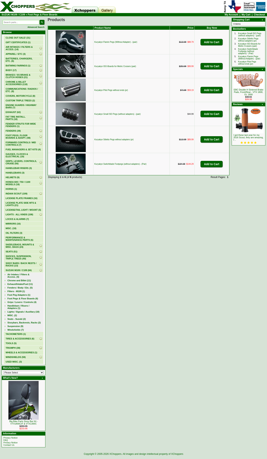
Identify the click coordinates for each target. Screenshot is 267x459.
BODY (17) (11, 70)
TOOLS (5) (11, 343)
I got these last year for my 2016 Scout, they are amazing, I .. (248, 137)
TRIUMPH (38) (13, 348)
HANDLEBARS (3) (15, 173)
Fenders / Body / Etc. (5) (20, 287)
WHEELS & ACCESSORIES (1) (21, 352)
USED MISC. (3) (14, 361)
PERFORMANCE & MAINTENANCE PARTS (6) (19, 238)
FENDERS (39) (13, 131)
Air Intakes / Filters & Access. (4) (18, 275)
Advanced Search (36, 27)
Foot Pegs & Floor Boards (42, 14)
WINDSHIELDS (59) (16, 357)
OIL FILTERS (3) (14, 233)
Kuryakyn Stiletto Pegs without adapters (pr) (114, 139)
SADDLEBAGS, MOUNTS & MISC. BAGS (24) (20, 245)
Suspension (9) (15, 326)
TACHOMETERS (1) (16, 334)
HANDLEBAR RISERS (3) (19, 168)
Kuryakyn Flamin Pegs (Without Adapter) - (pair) (115, 42)
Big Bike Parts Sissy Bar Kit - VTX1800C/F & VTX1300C (23, 422)
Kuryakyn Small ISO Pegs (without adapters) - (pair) (117, 114)
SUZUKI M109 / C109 (13, 14)
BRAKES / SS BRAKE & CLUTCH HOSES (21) (18, 76)
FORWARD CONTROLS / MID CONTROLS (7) (21, 143)
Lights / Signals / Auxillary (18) (23, 312)
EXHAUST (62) (13, 112)
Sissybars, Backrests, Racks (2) (24, 322)
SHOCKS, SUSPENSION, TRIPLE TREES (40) (18, 257)
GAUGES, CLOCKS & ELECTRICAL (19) (17, 155)
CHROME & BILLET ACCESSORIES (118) (17, 83)
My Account (231, 14)
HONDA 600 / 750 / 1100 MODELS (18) (18, 183)
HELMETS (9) (12, 177)
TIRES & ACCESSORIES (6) (20, 338)
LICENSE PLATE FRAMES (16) (21, 198)
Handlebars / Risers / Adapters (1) (18, 307)
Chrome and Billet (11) (19, 280)
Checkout (259, 14)
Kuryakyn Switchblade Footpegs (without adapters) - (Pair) (120, 164)
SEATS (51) (11, 251)
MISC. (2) (12, 315)
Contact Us (8, 445)
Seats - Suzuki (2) (16, 319)
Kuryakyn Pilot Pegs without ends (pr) (111, 90)
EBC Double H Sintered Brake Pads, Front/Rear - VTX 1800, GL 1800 (248, 92)
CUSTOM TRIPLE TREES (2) (20, 100)
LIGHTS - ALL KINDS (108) (19, 214)
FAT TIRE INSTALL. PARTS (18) (16, 118)
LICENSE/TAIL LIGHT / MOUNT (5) (23, 210)
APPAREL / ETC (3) (16, 54)
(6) (22, 298)
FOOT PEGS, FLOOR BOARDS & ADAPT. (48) (18, 136)
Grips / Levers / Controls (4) (21, 302)
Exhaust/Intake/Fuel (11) (20, 284)
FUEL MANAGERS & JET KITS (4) (23, 149)
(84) (19, 270)
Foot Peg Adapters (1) (18, 295)
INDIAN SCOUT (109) (16, 193)
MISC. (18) (11, 228)
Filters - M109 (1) (16, 291)
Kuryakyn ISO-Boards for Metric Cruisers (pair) (115, 66)
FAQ (5, 440)
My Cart (246, 14)
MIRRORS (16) (13, 223)
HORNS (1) (11, 189)
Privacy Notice (10, 438)
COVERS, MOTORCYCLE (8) (20, 96)
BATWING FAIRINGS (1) (18, 65)
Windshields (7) (15, 330)
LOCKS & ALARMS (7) (17, 219)
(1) (18, 42)
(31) (18, 38)
